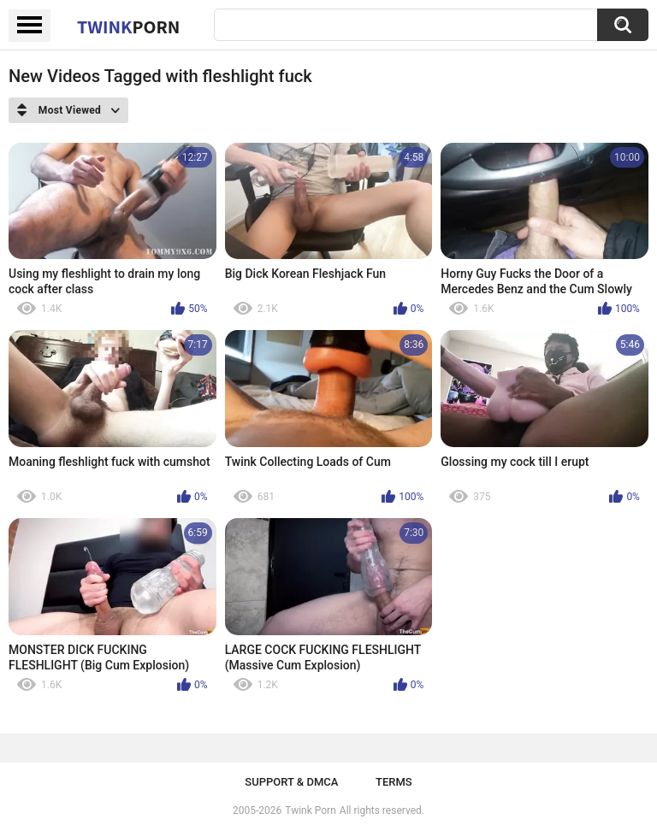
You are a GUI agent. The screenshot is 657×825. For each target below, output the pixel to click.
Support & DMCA (291, 781)
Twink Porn (310, 810)
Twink (128, 26)
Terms (394, 781)
